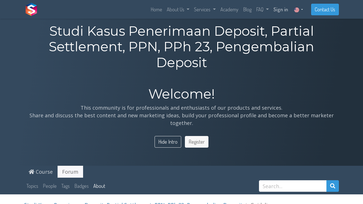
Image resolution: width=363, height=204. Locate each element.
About (99, 186)
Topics (32, 186)
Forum (70, 171)
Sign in (280, 9)
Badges (81, 186)
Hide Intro (168, 142)
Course (41, 171)
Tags (65, 186)
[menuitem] (156, 9)
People (50, 186)
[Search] (332, 186)
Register (197, 142)
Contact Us (325, 9)
